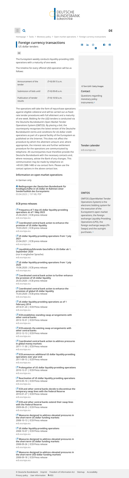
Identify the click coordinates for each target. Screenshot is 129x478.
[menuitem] (17, 30)
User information (37, 475)
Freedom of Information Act (62, 472)
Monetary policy (44, 36)
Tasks (31, 36)
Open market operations (65, 36)
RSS (50, 475)
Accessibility (92, 472)
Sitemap (80, 472)
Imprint (43, 472)
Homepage (21, 36)
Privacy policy (22, 475)
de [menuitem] (110, 30)
